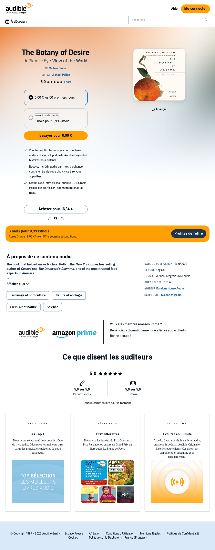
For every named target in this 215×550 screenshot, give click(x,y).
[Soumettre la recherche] (206, 20)
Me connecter (195, 9)
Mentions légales (150, 533)
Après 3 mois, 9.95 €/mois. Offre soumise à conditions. (43, 233)
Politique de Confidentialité (183, 533)
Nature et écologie (68, 295)
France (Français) (136, 537)
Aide (174, 9)
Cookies (73, 537)
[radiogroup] (56, 109)
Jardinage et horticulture (28, 295)
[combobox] (169, 20)
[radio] (56, 97)
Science (52, 307)
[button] (49, 218)
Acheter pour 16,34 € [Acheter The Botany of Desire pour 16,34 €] (56, 209)
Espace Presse (74, 533)
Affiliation (94, 533)
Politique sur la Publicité (104, 537)
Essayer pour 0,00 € (55, 135)
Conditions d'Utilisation (120, 533)
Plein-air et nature (23, 307)
